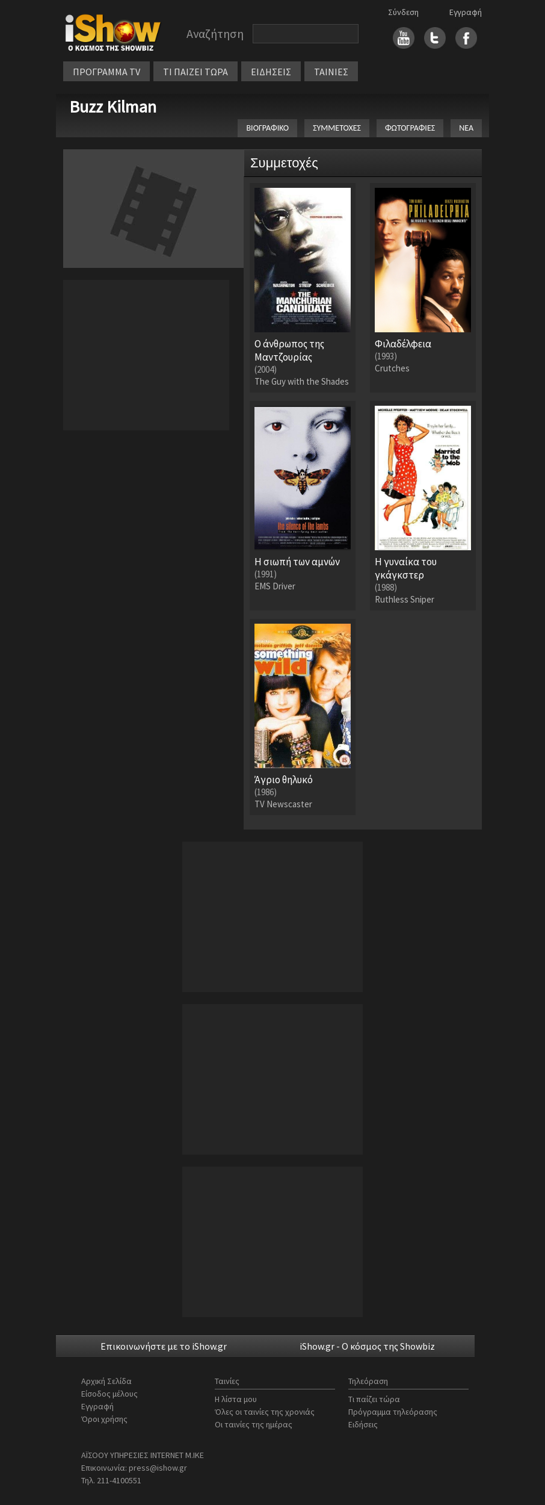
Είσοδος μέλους (109, 1393)
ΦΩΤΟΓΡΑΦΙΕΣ (410, 128)
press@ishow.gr (158, 1467)
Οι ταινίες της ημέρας (253, 1424)
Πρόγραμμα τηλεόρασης (392, 1411)
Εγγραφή (465, 12)
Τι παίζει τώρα (374, 1399)
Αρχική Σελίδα (106, 1381)
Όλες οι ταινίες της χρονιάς (265, 1411)
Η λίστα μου (236, 1399)
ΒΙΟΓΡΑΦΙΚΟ (267, 128)
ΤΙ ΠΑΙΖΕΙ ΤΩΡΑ (195, 72)
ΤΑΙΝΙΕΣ (331, 72)
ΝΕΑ (466, 128)
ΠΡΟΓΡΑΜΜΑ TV (106, 72)
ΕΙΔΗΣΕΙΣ (271, 72)
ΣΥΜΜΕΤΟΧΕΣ (337, 128)
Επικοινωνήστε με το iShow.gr (163, 1346)
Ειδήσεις (363, 1424)
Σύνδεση (403, 12)
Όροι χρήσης (104, 1418)
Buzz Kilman (112, 106)
